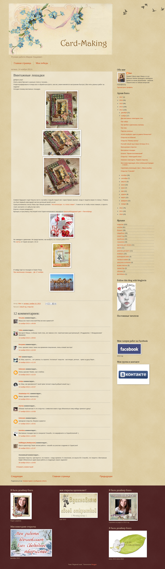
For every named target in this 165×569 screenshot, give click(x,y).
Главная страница (22, 63)
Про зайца (124, 121)
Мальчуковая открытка (129, 147)
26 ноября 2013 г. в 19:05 (27, 462)
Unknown (22, 369)
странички (120, 242)
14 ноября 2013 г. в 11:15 (27, 362)
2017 (121, 97)
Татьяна (22, 318)
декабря (124, 112)
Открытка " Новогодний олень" (131, 156)
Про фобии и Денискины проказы (132, 125)
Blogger (94, 564)
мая (122, 191)
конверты (120, 254)
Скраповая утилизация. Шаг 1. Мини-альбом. (136, 168)
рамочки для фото (123, 251)
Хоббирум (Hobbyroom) (27, 443)
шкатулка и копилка (124, 262)
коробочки (120, 239)
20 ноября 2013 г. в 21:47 (27, 448)
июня (123, 188)
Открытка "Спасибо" (128, 171)
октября (124, 175)
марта (123, 197)
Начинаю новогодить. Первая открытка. (134, 160)
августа (124, 181)
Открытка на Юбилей (128, 137)
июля (123, 185)
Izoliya (21, 381)
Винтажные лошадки (128, 150)
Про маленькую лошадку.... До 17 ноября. (28, 272)
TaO (20, 357)
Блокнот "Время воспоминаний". (132, 153)
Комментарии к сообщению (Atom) (35, 481)
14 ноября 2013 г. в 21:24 (27, 399)
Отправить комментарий (24, 467)
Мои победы (42, 63)
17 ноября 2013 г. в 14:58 (27, 411)
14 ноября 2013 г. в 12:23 (27, 374)
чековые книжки (122, 259)
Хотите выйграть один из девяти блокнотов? (136, 134)
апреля (123, 194)
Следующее (17, 476)
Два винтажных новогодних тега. (132, 118)
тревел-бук (121, 268)
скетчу (18, 242)
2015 (121, 103)
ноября (123, 116)
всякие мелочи (122, 265)
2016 (121, 100)
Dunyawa (22, 344)
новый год (22, 307)
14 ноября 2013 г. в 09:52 (27, 338)
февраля (124, 201)
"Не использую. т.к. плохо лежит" (63, 204)
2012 (121, 208)
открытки (30, 307)
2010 (121, 214)
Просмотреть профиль (125, 87)
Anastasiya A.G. (24, 393)
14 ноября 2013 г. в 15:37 (27, 387)
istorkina (22, 430)
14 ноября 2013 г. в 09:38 (27, 323)
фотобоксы (121, 274)
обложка (120, 271)
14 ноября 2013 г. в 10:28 (27, 350)
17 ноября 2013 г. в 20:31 (27, 424)
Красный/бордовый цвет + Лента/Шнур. (78, 211)
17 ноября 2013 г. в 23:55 (27, 436)
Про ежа (124, 128)
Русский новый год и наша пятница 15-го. (135, 144)
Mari (130, 73)
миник (119, 248)
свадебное (121, 233)
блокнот (120, 230)
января (123, 204)
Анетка (21, 406)
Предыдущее (106, 476)
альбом (119, 227)
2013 (121, 110)
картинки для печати (124, 245)
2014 (121, 107)
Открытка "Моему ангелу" (129, 141)
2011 (121, 211)
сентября (124, 178)
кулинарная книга (123, 256)
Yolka (20, 330)
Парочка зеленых (127, 131)
